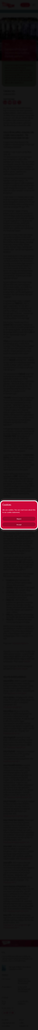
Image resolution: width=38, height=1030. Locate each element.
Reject (19, 519)
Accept (19, 524)
